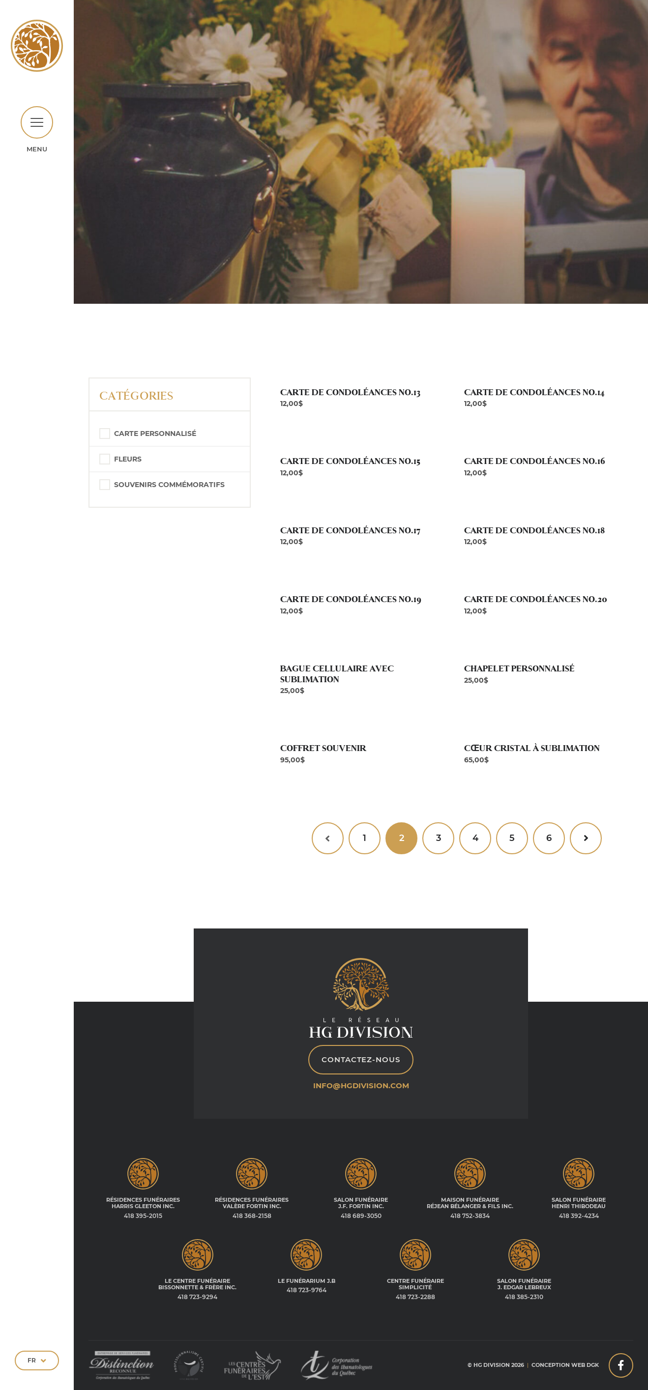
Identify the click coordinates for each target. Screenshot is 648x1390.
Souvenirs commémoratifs (169, 484)
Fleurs (128, 459)
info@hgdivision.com (361, 1085)
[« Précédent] (328, 838)
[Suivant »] (586, 838)
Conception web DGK (565, 1364)
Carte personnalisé (155, 433)
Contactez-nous (361, 1059)
